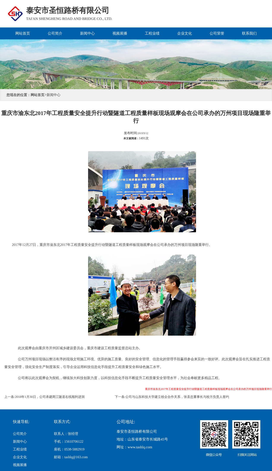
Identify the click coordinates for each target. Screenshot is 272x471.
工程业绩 (152, 33)
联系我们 (249, 33)
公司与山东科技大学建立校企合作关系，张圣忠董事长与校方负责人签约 (177, 397)
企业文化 (184, 33)
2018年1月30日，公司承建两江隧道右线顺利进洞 (50, 397)
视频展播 (119, 33)
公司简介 (55, 33)
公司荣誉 (217, 33)
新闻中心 (87, 33)
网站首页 (22, 33)
